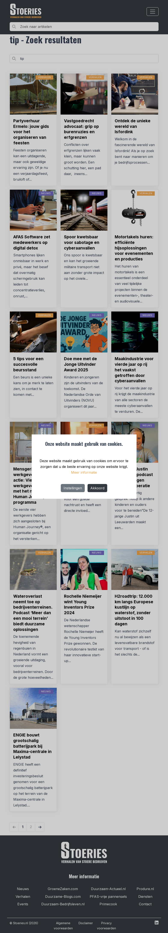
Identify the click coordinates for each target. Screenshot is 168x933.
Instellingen (73, 488)
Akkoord (97, 488)
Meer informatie (84, 472)
